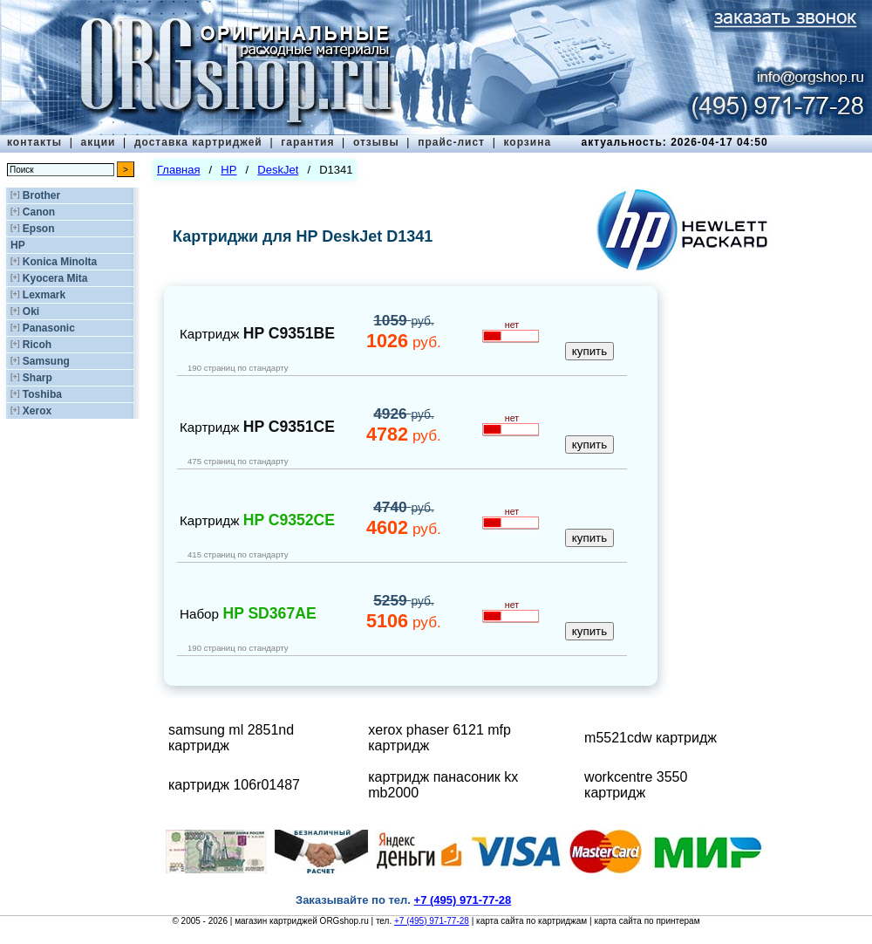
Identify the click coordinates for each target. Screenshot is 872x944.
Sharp (37, 378)
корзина (527, 142)
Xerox (37, 411)
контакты (34, 142)
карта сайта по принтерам (646, 921)
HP (17, 245)
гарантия (307, 142)
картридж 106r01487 (234, 784)
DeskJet (277, 169)
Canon (39, 212)
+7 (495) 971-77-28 (431, 921)
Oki (31, 311)
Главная (178, 169)
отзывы (376, 142)
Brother (41, 195)
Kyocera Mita (55, 278)
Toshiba (42, 394)
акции (98, 142)
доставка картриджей (198, 142)
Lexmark (44, 295)
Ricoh (37, 345)
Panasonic (49, 328)
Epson (39, 228)
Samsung (46, 361)
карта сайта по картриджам (531, 921)
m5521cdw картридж (650, 737)
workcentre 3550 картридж (635, 785)
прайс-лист (451, 142)
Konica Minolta (60, 262)
